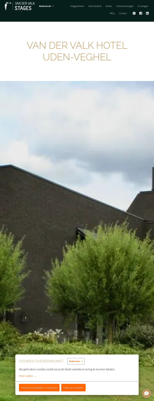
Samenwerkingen (125, 6)
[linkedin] (147, 13)
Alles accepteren (73, 387)
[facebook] (141, 13)
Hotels (109, 6)
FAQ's (112, 13)
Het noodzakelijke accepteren (39, 387)
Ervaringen (143, 6)
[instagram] (134, 13)
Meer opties (28, 376)
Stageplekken (77, 6)
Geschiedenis (95, 6)
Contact (123, 13)
